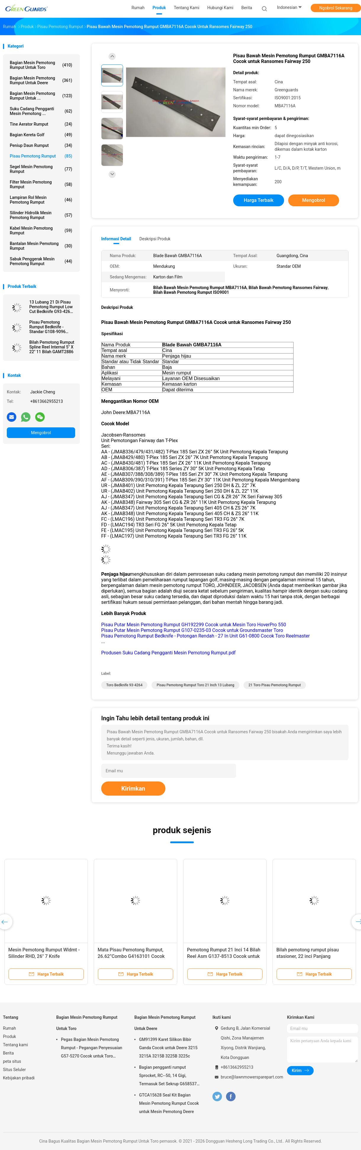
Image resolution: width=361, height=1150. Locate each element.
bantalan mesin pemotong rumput (41, 246)
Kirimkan (133, 788)
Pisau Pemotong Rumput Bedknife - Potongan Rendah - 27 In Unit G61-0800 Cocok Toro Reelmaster (205, 636)
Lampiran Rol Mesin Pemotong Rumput (41, 200)
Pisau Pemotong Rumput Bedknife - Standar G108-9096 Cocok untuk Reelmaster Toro (52, 327)
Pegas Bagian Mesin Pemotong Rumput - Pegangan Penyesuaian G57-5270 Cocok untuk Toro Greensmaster (91, 1048)
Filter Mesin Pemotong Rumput (41, 184)
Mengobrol (41, 432)
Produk (9, 1036)
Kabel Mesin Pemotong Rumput (41, 230)
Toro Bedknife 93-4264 (124, 685)
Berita (8, 1053)
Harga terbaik (258, 200)
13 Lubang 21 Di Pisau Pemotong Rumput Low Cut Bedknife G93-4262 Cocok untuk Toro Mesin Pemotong (51, 307)
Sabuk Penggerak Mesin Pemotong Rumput (41, 261)
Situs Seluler (14, 1069)
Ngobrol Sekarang (335, 8)
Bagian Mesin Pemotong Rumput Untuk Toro (41, 65)
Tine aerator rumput (41, 124)
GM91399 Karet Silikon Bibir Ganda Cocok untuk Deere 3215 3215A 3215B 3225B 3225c (168, 1047)
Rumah (9, 1028)
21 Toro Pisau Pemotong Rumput (275, 685)
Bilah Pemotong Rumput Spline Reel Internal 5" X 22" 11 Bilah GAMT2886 (51, 347)
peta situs (12, 1061)
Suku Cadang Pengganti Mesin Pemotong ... (41, 111)
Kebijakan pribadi (19, 1078)
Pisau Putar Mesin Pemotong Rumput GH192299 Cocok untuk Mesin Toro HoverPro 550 (193, 624)
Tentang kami (15, 1044)
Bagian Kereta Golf (41, 135)
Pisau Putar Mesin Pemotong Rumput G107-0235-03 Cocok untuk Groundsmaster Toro (192, 630)
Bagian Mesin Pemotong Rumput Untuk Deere (41, 80)
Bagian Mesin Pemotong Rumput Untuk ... (41, 95)
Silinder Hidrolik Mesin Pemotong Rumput (41, 215)
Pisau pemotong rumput (41, 156)
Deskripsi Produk (154, 238)
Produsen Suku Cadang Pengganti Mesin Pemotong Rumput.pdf (168, 653)
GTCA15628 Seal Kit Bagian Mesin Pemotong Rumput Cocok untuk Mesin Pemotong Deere (169, 1103)
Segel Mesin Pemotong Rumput (41, 169)
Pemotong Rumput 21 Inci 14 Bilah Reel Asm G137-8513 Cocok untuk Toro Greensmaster (223, 956)
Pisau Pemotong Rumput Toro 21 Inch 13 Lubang (195, 685)
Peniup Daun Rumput (41, 145)
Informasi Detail (116, 238)
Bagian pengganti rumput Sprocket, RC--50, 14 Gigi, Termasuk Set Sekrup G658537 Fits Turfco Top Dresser (168, 1076)
